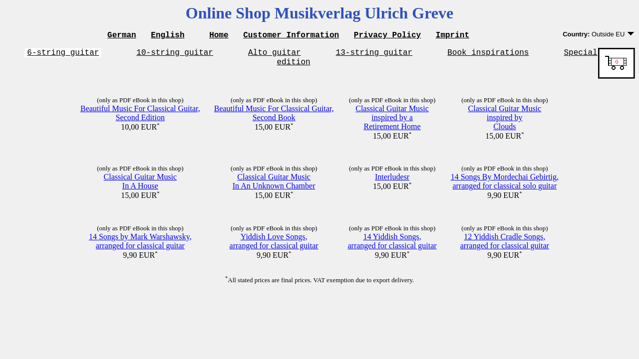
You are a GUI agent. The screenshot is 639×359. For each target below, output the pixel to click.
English (167, 35)
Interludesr (392, 181)
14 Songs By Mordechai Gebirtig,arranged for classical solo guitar (505, 185)
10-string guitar (174, 54)
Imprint (452, 35)
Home (218, 35)
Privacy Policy (387, 35)
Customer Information (291, 35)
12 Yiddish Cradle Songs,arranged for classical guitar (504, 245)
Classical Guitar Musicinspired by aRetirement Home (392, 122)
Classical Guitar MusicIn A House (140, 185)
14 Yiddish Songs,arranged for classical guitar (391, 245)
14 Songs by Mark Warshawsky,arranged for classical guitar (140, 245)
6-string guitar (63, 54)
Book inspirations (488, 54)
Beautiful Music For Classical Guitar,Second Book (274, 117)
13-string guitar (374, 54)
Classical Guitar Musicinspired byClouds (505, 122)
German (121, 35)
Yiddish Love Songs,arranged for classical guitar (274, 245)
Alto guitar (274, 54)
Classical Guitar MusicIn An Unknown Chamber (274, 185)
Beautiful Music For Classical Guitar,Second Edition (140, 117)
